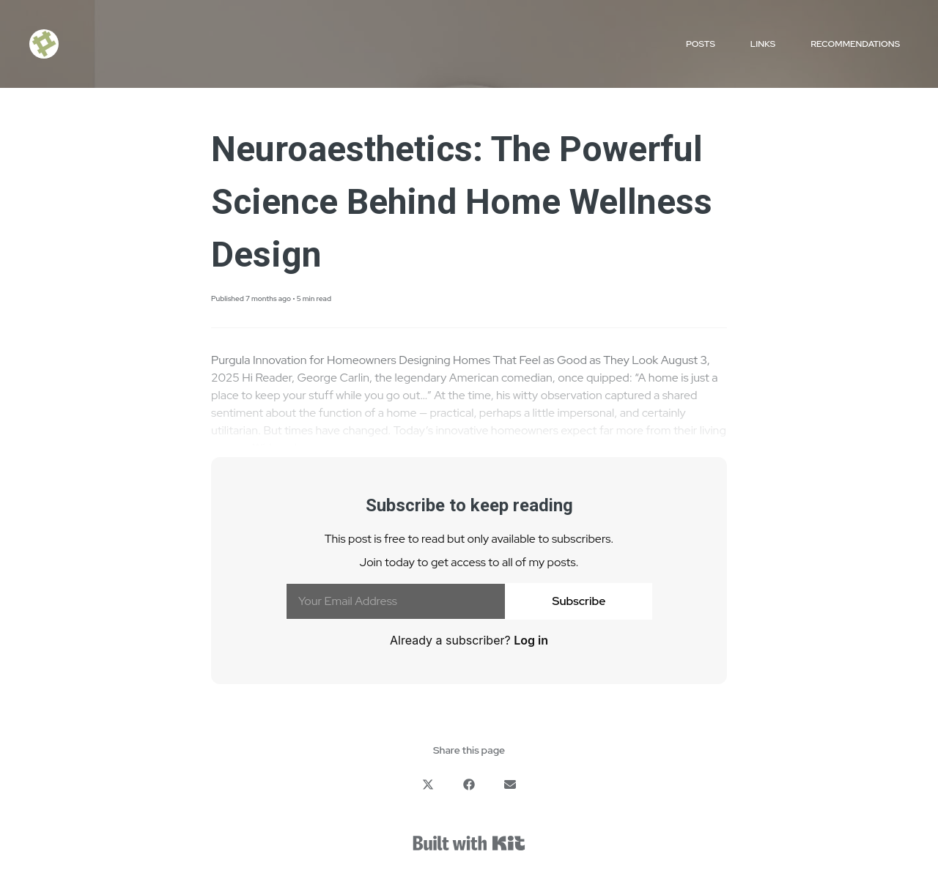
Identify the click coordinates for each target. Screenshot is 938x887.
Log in (531, 640)
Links (762, 44)
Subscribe (579, 601)
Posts (700, 44)
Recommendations (855, 44)
